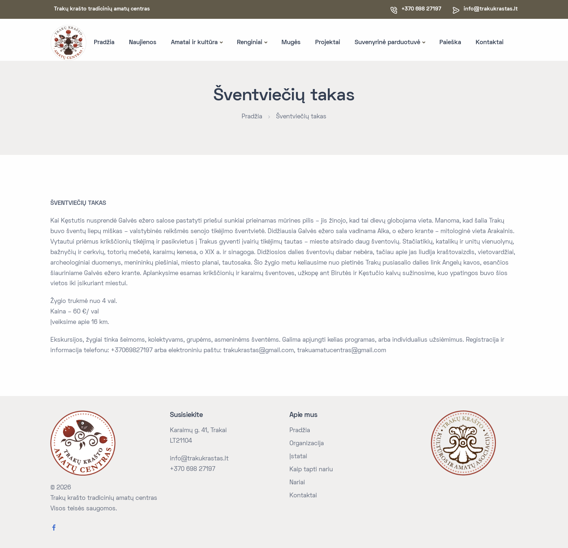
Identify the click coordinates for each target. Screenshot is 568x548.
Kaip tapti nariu (311, 470)
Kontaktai (490, 43)
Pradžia (104, 43)
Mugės (291, 43)
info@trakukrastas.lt (491, 9)
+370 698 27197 (192, 469)
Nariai (297, 483)
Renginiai (249, 43)
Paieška (450, 43)
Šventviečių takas (301, 117)
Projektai (327, 43)
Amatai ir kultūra (194, 43)
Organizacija (306, 444)
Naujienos (142, 43)
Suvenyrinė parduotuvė (387, 43)
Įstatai (298, 457)
